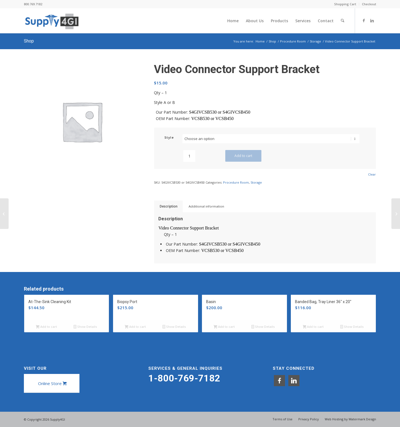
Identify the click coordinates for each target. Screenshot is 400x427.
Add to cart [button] (46, 326)
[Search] (343, 20)
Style (169, 137)
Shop (29, 41)
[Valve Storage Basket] (4, 213)
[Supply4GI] (52, 20)
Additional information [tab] (206, 206)
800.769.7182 (33, 4)
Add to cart (243, 155)
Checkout (369, 4)
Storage (256, 182)
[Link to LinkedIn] (372, 20)
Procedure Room (236, 182)
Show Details (85, 326)
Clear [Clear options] (372, 174)
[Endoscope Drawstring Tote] (395, 213)
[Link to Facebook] (363, 20)
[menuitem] (345, 4)
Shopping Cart (345, 4)
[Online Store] (51, 383)
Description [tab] (169, 206)
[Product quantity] (189, 156)
